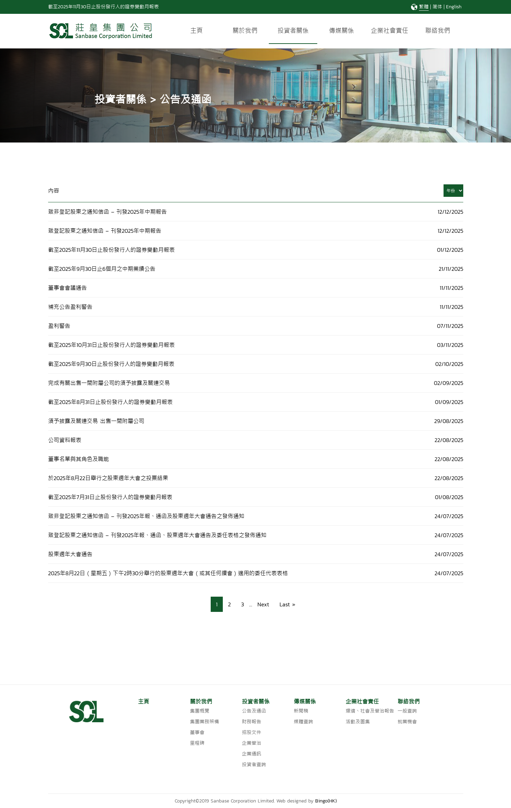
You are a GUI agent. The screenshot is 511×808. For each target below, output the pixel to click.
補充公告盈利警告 (70, 307)
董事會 (197, 732)
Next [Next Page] (263, 604)
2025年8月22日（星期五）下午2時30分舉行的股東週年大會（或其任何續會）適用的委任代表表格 (168, 573)
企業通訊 (251, 754)
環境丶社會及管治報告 (370, 711)
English (454, 6)
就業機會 (407, 721)
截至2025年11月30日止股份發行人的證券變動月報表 (103, 6)
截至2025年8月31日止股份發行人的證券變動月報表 (110, 402)
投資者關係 (293, 30)
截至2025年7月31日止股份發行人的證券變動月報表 (110, 497)
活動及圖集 (358, 721)
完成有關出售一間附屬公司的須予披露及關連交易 (109, 383)
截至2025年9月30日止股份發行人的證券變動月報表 (111, 364)
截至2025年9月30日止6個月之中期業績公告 (101, 269)
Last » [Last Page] (287, 604)
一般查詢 (407, 711)
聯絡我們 (437, 30)
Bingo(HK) (326, 801)
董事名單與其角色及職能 (78, 459)
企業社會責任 (389, 30)
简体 (437, 6)
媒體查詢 (303, 721)
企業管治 (251, 743)
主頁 (196, 30)
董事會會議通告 (67, 288)
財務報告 (251, 721)
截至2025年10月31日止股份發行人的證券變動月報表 (112, 345)
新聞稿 (301, 711)
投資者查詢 (254, 764)
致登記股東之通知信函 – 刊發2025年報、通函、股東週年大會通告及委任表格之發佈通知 (157, 535)
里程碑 (197, 743)
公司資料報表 (64, 440)
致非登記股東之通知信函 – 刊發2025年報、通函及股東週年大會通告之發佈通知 (146, 516)
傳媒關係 (341, 30)
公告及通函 (254, 711)
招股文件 (251, 732)
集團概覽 (199, 711)
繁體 (424, 6)
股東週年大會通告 (70, 554)
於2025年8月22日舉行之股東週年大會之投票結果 (108, 478)
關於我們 (244, 30)
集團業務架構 (204, 721)
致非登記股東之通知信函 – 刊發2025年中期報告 (107, 212)
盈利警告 (59, 326)
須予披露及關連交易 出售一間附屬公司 (96, 421)
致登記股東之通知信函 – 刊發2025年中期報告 (104, 231)
